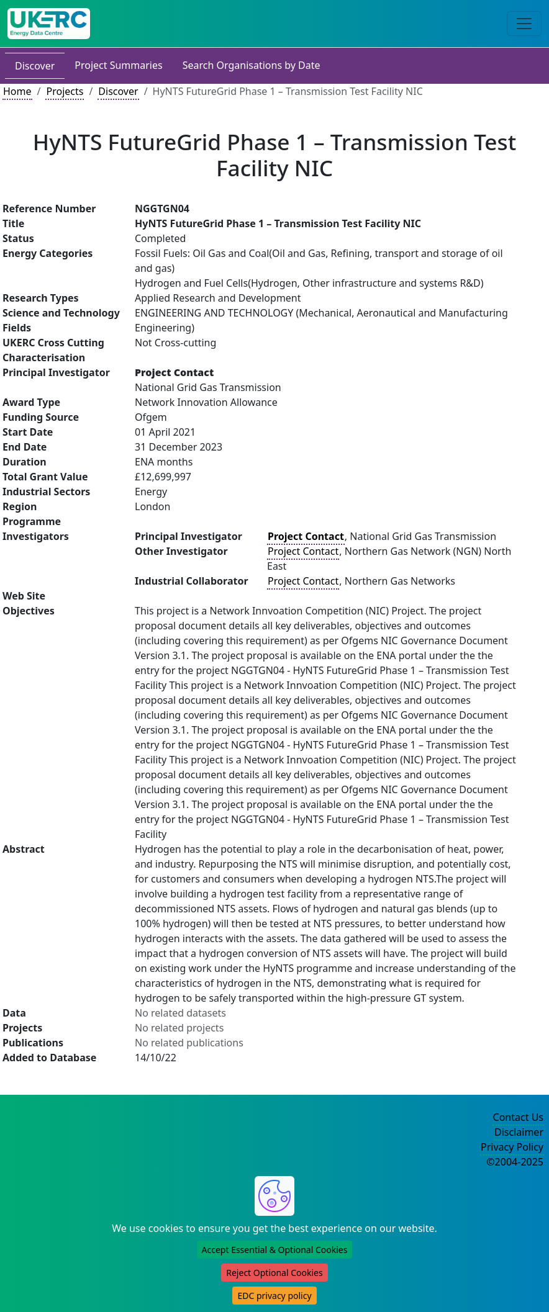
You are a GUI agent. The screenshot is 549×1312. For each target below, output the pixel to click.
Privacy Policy (512, 1147)
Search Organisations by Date (251, 65)
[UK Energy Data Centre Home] (48, 23)
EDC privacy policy (274, 1295)
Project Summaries (118, 65)
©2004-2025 (514, 1162)
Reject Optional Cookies (274, 1272)
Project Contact (303, 551)
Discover (35, 66)
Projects (64, 91)
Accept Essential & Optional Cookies (275, 1250)
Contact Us (518, 1117)
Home (17, 91)
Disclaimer (518, 1132)
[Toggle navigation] (524, 23)
